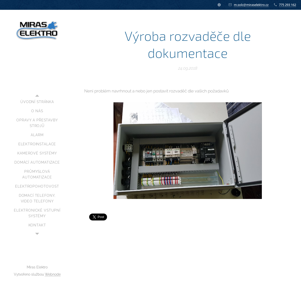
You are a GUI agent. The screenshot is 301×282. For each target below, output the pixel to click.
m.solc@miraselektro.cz (251, 4)
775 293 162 (287, 4)
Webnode (53, 274)
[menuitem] (37, 102)
